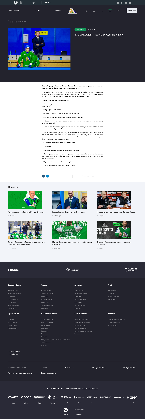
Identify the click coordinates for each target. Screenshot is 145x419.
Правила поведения (48, 373)
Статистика (12, 302)
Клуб (110, 285)
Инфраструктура (113, 296)
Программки (12, 328)
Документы (111, 299)
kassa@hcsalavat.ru (130, 368)
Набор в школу (46, 325)
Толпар (36, 10)
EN (119, 10)
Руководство (112, 290)
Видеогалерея (12, 325)
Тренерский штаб (13, 305)
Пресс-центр (13, 314)
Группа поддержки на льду (83, 331)
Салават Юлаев (13, 10)
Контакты (111, 293)
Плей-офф (11, 296)
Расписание (45, 334)
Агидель (58, 10)
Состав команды (13, 299)
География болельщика (82, 322)
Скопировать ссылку (89, 176)
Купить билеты (13, 354)
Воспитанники (112, 325)
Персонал (11, 308)
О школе (44, 345)
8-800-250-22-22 (69, 368)
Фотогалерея (12, 322)
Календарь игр (13, 290)
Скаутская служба (47, 322)
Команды (44, 331)
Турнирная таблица (14, 293)
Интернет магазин (14, 351)
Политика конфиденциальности (20, 373)
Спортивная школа (49, 314)
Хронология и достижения (116, 319)
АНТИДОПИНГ (46, 343)
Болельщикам (81, 314)
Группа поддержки (81, 328)
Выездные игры (80, 325)
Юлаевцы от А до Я (114, 322)
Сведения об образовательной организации (55, 340)
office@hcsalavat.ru (99, 368)
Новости (11, 319)
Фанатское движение (82, 319)
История (44, 337)
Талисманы (78, 334)
